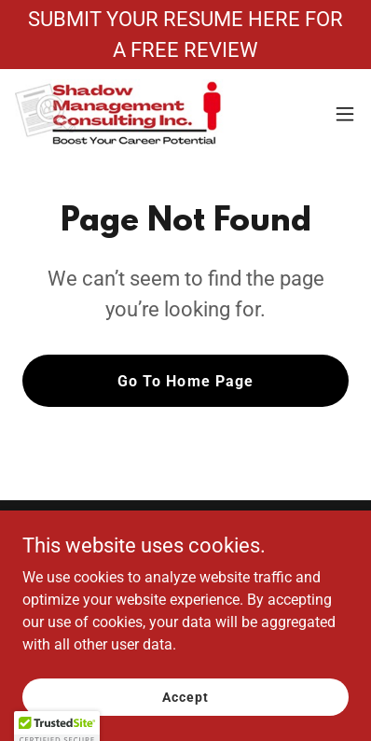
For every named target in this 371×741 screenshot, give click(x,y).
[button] (345, 114)
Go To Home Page (185, 381)
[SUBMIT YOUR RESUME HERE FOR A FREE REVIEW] (185, 34)
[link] (119, 114)
